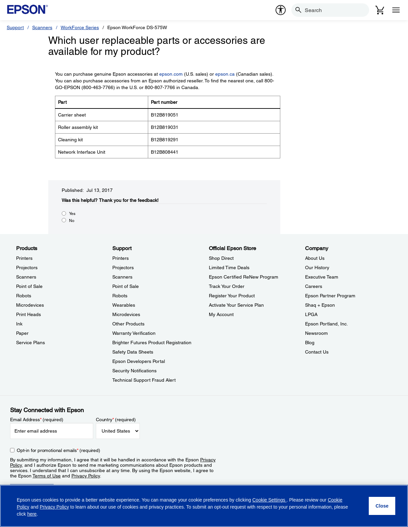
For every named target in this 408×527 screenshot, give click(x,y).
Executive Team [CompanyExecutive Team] (321, 277)
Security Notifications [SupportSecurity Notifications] (134, 370)
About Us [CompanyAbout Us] (315, 258)
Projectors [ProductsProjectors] (27, 267)
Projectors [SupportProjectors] (123, 267)
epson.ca (225, 74)
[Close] (382, 506)
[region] (204, 506)
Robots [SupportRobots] (119, 295)
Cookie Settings (269, 500)
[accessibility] (280, 10)
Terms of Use (47, 475)
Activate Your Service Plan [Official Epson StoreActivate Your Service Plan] (236, 305)
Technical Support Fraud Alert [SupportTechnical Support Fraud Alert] (144, 380)
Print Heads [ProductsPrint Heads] (28, 314)
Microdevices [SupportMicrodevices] (126, 314)
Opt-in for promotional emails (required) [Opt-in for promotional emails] (58, 450)
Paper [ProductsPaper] (22, 333)
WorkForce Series (80, 27)
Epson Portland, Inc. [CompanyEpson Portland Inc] (326, 323)
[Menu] (396, 10)
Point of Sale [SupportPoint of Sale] (125, 286)
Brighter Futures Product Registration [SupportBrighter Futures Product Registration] (151, 342)
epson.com (171, 74)
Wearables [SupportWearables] (123, 305)
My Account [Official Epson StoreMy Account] (221, 314)
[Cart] (379, 10)
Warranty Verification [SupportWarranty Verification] (134, 333)
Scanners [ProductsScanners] (26, 277)
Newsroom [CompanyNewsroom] (316, 333)
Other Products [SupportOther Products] (128, 323)
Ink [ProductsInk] (19, 323)
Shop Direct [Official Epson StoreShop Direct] (221, 258)
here (32, 514)
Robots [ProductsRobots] (23, 295)
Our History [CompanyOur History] (317, 267)
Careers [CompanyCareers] (313, 286)
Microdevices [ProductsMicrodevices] (30, 305)
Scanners (42, 27)
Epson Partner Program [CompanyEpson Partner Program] (330, 295)
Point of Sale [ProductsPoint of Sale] (29, 286)
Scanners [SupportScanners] (122, 277)
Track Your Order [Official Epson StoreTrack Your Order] (226, 286)
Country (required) (116, 419)
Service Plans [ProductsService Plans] (30, 342)
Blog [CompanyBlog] (309, 342)
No (71, 220)
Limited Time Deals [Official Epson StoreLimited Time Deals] (229, 267)
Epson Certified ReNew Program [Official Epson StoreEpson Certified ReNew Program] (243, 277)
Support (15, 27)
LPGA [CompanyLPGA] (311, 314)
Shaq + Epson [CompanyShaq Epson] (320, 305)
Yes (72, 213)
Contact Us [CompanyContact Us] (317, 352)
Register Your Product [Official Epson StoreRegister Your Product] (232, 295)
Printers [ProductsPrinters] (24, 258)
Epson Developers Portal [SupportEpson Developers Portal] (138, 361)
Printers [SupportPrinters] (120, 258)
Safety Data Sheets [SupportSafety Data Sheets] (132, 352)
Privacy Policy (85, 475)
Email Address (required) (36, 419)
